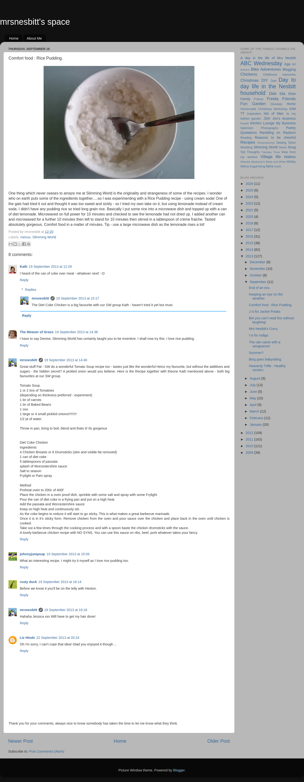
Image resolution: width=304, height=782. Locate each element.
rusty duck (28, 582)
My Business (286, 123)
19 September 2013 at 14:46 (65, 360)
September (258, 282)
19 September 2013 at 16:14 (59, 582)
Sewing (281, 142)
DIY (264, 80)
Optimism (246, 128)
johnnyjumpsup (32, 554)
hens (269, 166)
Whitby (291, 161)
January (256, 424)
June (254, 391)
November (258, 269)
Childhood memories (279, 74)
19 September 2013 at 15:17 (77, 298)
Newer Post (20, 741)
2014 (250, 249)
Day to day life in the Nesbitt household (268, 86)
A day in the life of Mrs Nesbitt (268, 58)
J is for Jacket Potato (264, 311)
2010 (250, 446)
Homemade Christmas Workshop (264, 109)
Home (14, 38)
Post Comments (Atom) (46, 751)
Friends (289, 98)
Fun (243, 103)
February (257, 418)
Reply (24, 280)
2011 (250, 439)
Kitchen (256, 123)
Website (245, 161)
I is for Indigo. (259, 335)
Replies (30, 290)
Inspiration (254, 113)
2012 (250, 433)
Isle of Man (273, 113)
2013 (250, 256)
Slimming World (44, 237)
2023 (250, 203)
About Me (34, 38)
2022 (250, 210)
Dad (273, 80)
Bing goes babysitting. (265, 359)
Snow (283, 147)
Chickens (248, 74)
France (258, 99)
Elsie (292, 94)
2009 (250, 452)
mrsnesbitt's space (35, 22)
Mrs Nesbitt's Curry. (263, 329)
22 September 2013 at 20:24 (57, 638)
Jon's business (284, 118)
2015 (250, 243)
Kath (23, 266)
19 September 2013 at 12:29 (50, 266)
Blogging (289, 69)
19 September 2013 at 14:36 (76, 332)
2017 (250, 230)
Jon (267, 118)
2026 (250, 184)
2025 (250, 190)
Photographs (269, 128)
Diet (272, 93)
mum (277, 166)
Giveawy (276, 104)
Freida (273, 98)
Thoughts (253, 152)
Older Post (218, 741)
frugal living (257, 166)
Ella (282, 94)
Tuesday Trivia (270, 152)
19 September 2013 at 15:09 (67, 554)
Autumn (245, 69)
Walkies (290, 157)
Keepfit (244, 123)
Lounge (268, 123)
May (253, 398)
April (254, 405)
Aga (287, 64)
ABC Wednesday (261, 63)
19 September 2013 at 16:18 (65, 610)
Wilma (244, 166)
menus (25, 237)
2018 (250, 223)
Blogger (179, 770)
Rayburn (289, 132)
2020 (250, 217)
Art (294, 64)
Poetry (291, 128)
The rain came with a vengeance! (264, 344)
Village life (270, 156)
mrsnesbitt (40, 298)
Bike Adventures (266, 69)
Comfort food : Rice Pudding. (270, 305)
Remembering (265, 142)
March (255, 411)
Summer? (256, 353)
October (256, 275)
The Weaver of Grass (36, 332)
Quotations (248, 132)
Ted (242, 152)
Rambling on (269, 132)
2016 (250, 236)
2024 (250, 197)
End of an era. (259, 288)
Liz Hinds (27, 638)
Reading (246, 137)
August (255, 378)
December (258, 262)
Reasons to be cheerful (275, 137)
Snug (292, 147)
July (253, 385)
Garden (259, 103)
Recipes (247, 142)
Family (245, 99)
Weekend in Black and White (268, 161)
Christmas (249, 80)
